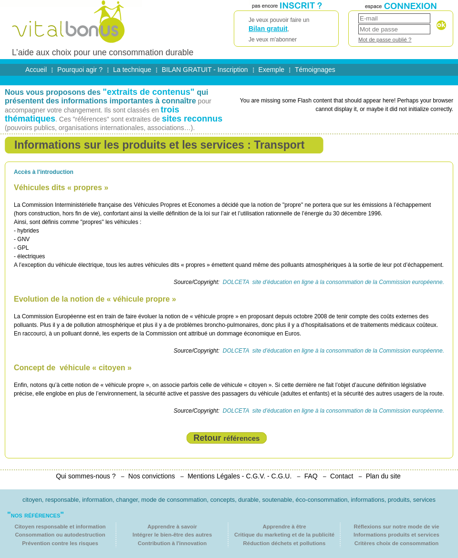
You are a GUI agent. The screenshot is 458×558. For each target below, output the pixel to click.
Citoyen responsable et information (59, 526)
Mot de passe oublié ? (384, 39)
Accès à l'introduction (43, 172)
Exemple (271, 69)
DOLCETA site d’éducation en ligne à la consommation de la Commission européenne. (332, 282)
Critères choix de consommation (396, 543)
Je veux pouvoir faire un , (286, 30)
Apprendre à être (284, 526)
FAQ (311, 476)
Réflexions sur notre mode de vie (396, 526)
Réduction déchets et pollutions (284, 543)
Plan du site (383, 476)
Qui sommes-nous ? (85, 476)
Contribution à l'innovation (172, 543)
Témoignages (315, 69)
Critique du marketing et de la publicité (284, 535)
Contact (341, 476)
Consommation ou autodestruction (60, 535)
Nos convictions (151, 476)
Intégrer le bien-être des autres (172, 535)
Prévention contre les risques (60, 543)
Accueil (36, 69)
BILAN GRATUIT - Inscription (205, 69)
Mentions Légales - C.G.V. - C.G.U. (239, 476)
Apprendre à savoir (172, 526)
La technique (132, 69)
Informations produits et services (396, 535)
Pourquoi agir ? (80, 69)
